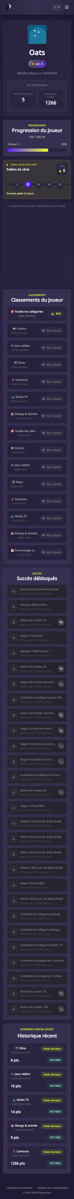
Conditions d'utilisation (19, 1187)
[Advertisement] (37, 246)
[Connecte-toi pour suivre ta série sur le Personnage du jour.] (57, 7)
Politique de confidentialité (52, 1187)
